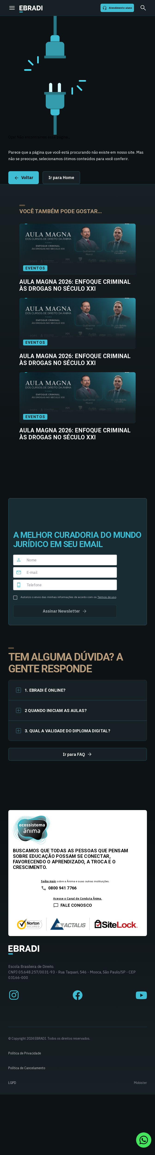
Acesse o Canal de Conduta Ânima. (77, 898)
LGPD (12, 1083)
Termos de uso (106, 597)
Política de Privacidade (24, 1053)
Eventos (35, 268)
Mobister (140, 1083)
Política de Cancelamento (26, 1068)
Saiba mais (48, 881)
